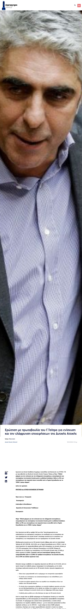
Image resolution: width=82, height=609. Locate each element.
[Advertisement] (41, 457)
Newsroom (12, 439)
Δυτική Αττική (8, 442)
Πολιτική (15, 442)
